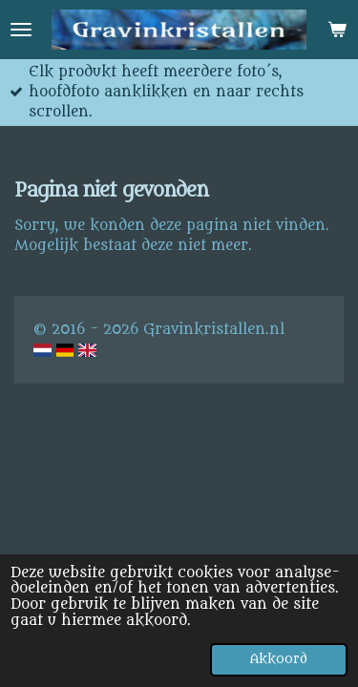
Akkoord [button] (278, 659)
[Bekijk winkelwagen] (337, 29)
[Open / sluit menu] (21, 29)
